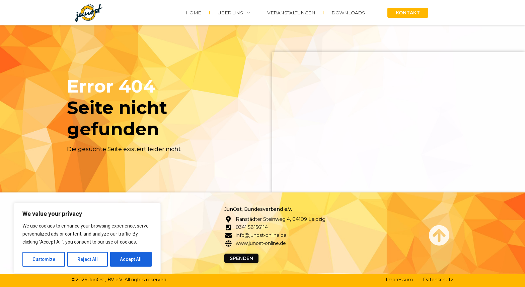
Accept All (131, 259)
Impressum (399, 280)
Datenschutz (438, 280)
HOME (193, 13)
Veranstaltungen (291, 13)
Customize (44, 259)
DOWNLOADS (348, 13)
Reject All (88, 259)
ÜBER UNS (234, 13)
